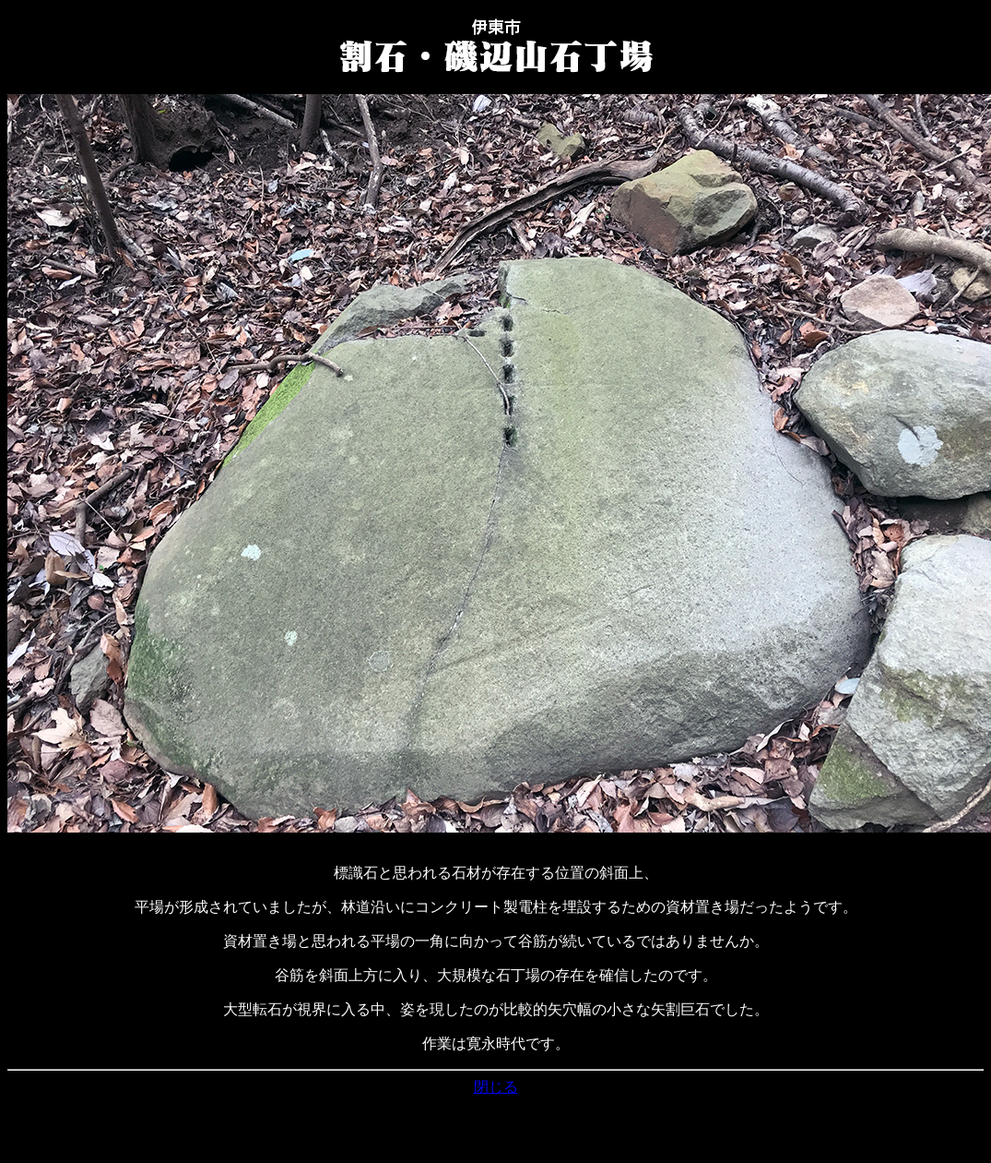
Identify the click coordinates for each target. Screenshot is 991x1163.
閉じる (496, 1087)
